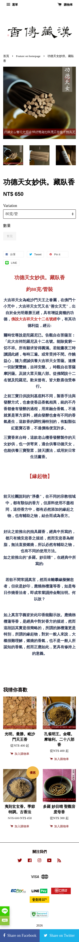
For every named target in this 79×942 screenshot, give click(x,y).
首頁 (6, 56)
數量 (7, 225)
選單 (12, 5)
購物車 (65, 5)
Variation (10, 206)
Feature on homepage (28, 56)
